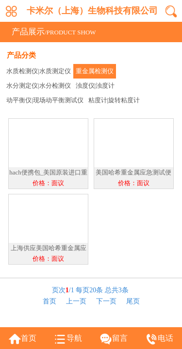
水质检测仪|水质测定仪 (38, 71)
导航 (74, 338)
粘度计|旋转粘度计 (114, 100)
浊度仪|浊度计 (95, 85)
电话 (165, 338)
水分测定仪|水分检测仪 (38, 85)
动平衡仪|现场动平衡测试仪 (44, 100)
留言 (120, 338)
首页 (49, 301)
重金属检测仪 (95, 71)
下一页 (106, 301)
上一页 (76, 301)
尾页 (133, 301)
